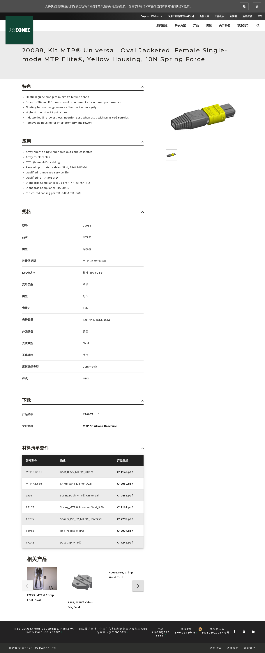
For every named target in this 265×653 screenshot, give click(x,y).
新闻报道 (161, 25)
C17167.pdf (125, 507)
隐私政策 (215, 648)
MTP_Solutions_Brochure (100, 426)
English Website (151, 16)
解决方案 (180, 25)
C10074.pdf (125, 530)
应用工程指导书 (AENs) (181, 16)
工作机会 (219, 16)
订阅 (259, 16)
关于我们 (224, 25)
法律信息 (233, 648)
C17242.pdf (125, 542)
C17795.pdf (125, 519)
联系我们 (242, 25)
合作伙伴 (204, 16)
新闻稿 (233, 16)
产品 (196, 25)
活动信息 (247, 16)
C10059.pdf (125, 483)
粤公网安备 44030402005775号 (214, 629)
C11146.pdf (125, 472)
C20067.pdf (91, 414)
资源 (209, 25)
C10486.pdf (125, 495)
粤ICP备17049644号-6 (185, 630)
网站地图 (250, 648)
